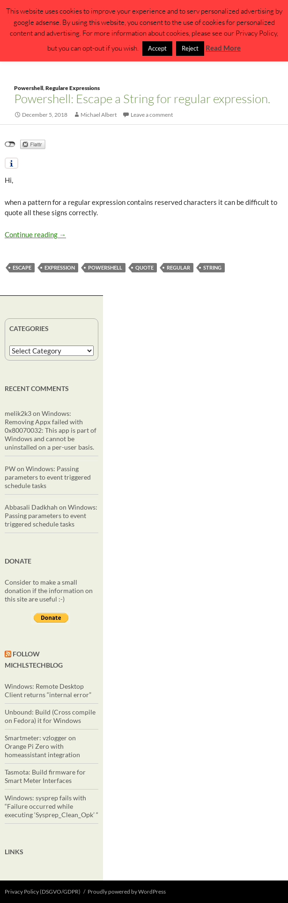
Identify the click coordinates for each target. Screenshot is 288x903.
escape (22, 267)
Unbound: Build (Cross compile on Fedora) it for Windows (50, 716)
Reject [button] (190, 48)
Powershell (28, 87)
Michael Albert (99, 114)
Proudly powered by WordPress (127, 891)
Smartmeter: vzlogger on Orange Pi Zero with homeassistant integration (42, 746)
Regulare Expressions (72, 87)
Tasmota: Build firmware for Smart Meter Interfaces (45, 776)
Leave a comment (152, 114)
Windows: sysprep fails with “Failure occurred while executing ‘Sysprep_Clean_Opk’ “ (51, 806)
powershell (105, 267)
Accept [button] (157, 48)
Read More (223, 48)
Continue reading (35, 234)
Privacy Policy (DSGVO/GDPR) (43, 891)
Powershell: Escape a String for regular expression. (142, 98)
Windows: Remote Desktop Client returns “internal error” (48, 690)
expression (59, 267)
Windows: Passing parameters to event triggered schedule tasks (48, 477)
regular (178, 267)
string (212, 267)
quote (144, 267)
